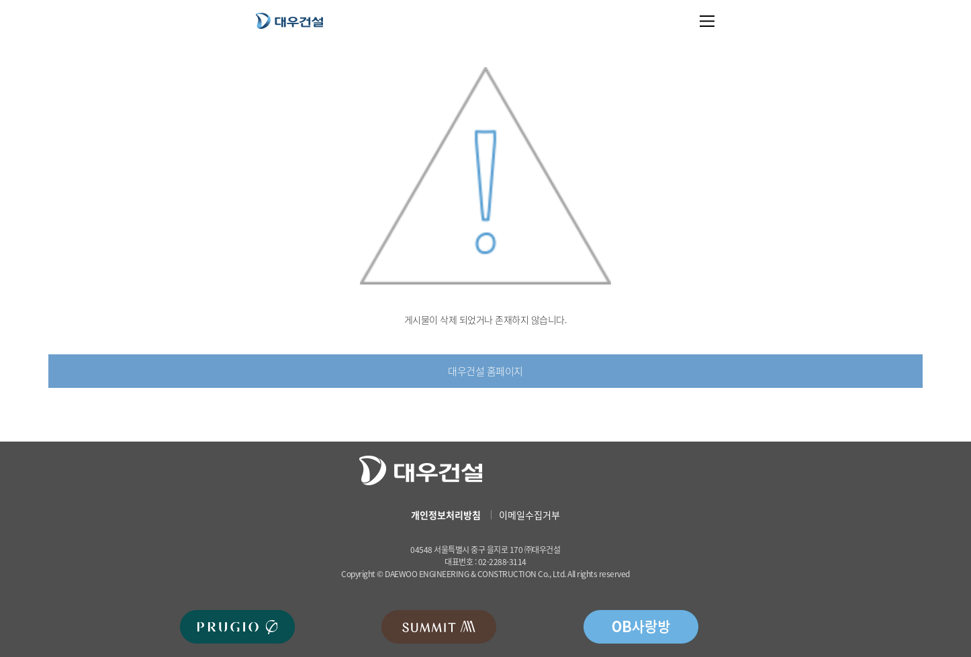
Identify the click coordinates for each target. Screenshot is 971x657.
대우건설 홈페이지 (485, 371)
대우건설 (289, 20)
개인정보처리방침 (446, 514)
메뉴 (707, 21)
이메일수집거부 (529, 514)
